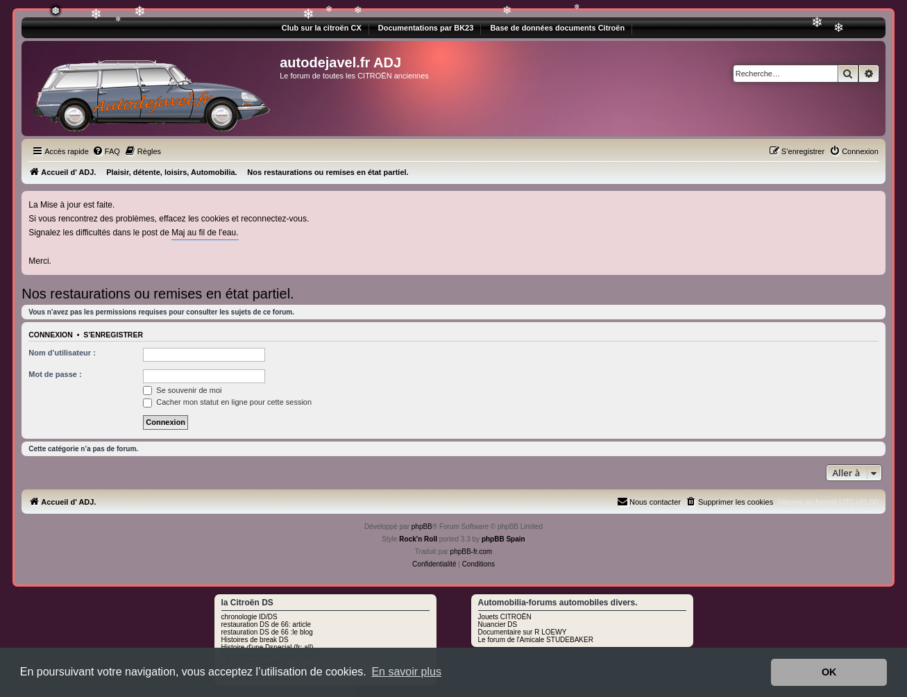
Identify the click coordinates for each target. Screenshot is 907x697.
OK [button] (829, 672)
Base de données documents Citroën (557, 28)
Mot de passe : (54, 374)
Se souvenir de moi (182, 390)
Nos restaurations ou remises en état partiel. (158, 293)
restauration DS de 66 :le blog (267, 632)
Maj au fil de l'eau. (204, 232)
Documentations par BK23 (426, 28)
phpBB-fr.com (471, 551)
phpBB (422, 526)
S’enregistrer (113, 334)
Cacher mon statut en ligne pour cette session (227, 402)
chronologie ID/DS (249, 617)
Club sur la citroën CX (322, 28)
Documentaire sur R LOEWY (522, 632)
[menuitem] (106, 151)
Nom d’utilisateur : (62, 352)
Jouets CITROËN (505, 617)
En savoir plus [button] (406, 672)
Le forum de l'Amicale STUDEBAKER (535, 640)
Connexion (50, 334)
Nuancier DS (498, 624)
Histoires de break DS (255, 640)
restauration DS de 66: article (266, 624)
